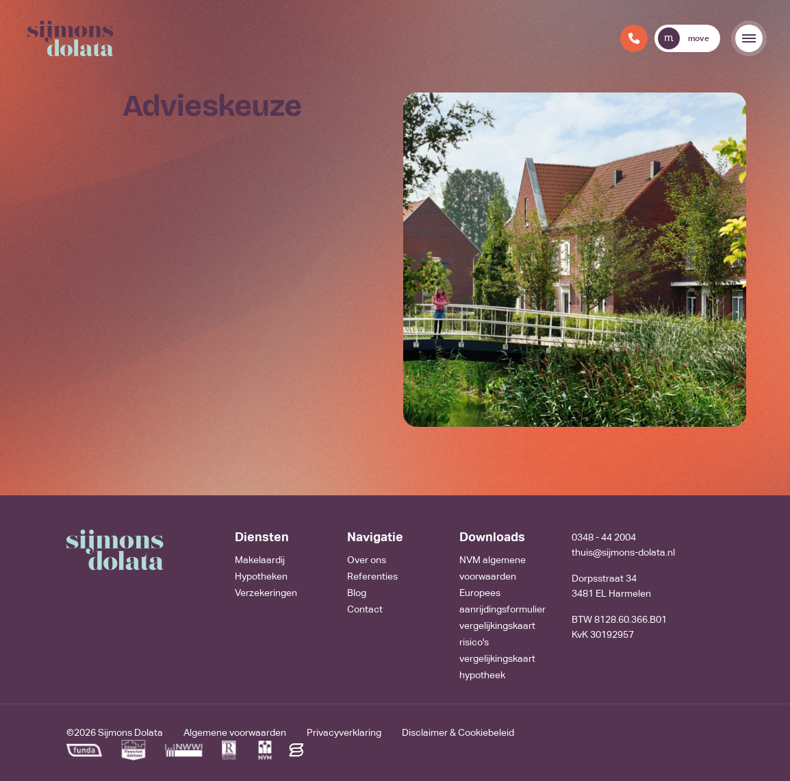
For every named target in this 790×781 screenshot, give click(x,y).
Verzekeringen (266, 592)
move (683, 38)
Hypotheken (261, 576)
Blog (356, 592)
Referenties (372, 576)
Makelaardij (260, 559)
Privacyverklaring (344, 732)
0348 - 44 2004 (604, 537)
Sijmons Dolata (130, 732)
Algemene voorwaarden (234, 732)
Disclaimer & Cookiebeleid (458, 732)
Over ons (366, 559)
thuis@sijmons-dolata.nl (623, 552)
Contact (365, 609)
